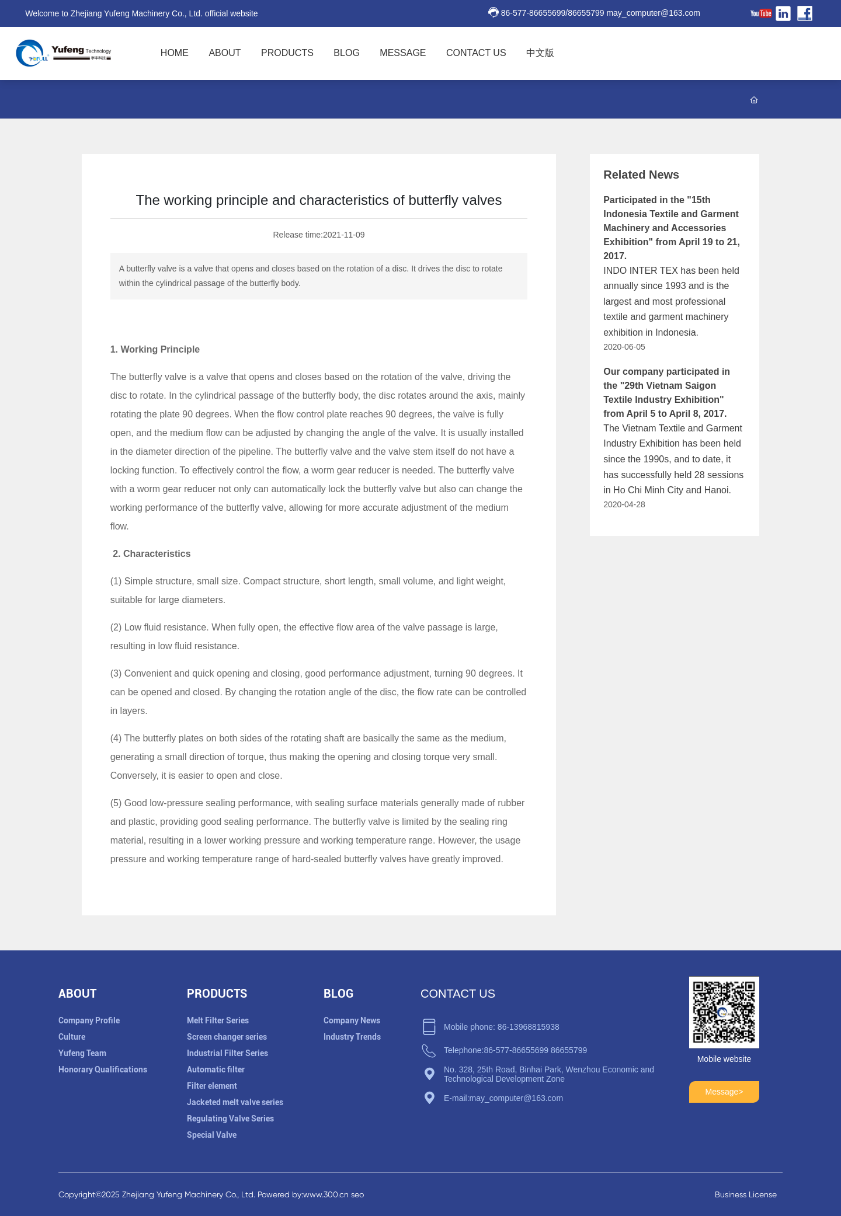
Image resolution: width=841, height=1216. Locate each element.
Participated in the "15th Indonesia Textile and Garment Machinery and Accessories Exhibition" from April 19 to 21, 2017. (671, 228)
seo (357, 1194)
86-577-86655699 (533, 13)
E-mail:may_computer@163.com (503, 1098)
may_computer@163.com (653, 13)
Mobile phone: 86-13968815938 (501, 1027)
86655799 (586, 13)
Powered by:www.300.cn (302, 1194)
